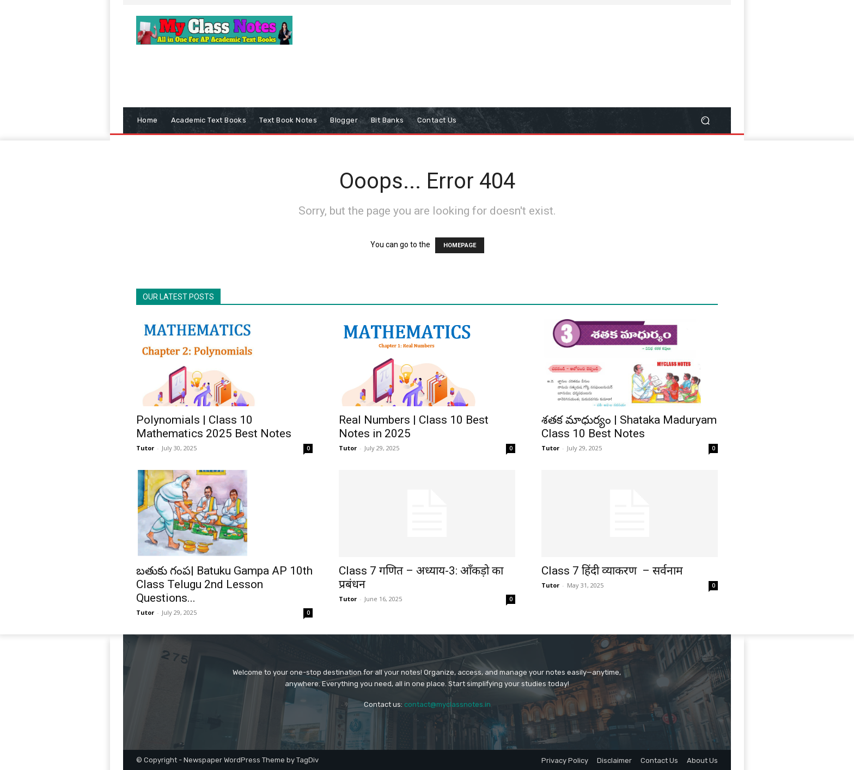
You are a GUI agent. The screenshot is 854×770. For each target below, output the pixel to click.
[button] (705, 120)
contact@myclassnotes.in (447, 704)
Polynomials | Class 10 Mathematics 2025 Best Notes (213, 426)
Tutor (145, 448)
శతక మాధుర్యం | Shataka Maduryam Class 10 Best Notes (629, 426)
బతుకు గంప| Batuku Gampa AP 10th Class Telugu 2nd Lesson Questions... (224, 584)
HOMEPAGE (459, 245)
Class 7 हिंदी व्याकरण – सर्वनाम (612, 570)
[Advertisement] (517, 41)
